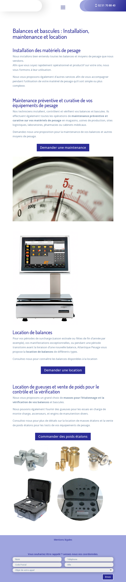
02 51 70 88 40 (106, 5)
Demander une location (63, 370)
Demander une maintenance (63, 147)
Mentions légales (63, 539)
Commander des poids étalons (62, 436)
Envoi (108, 576)
